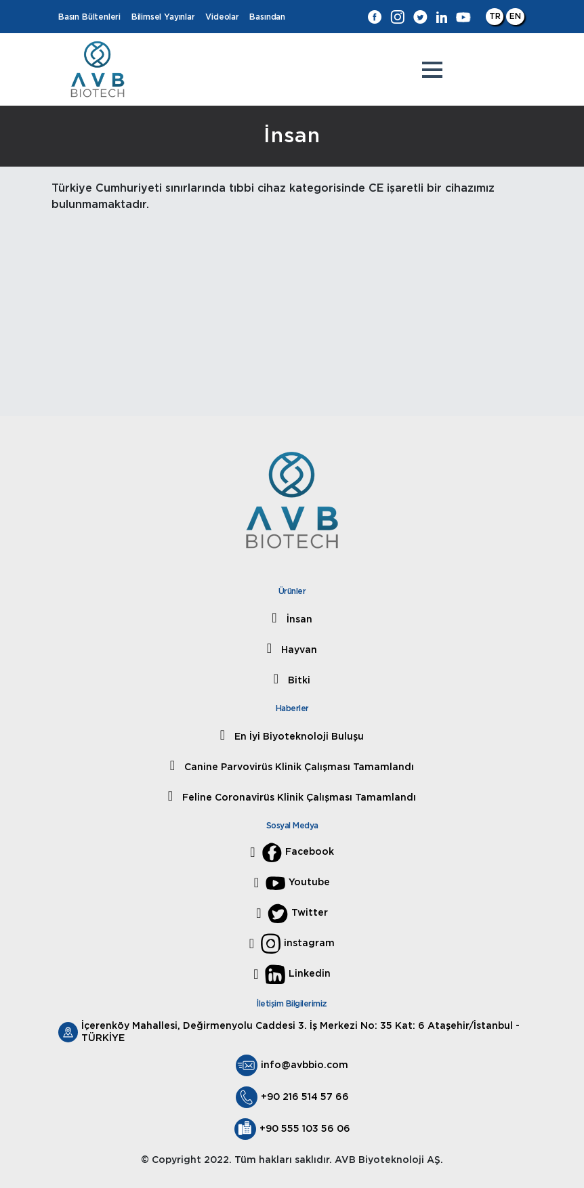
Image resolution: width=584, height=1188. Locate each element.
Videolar (222, 17)
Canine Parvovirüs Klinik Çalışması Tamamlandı (298, 767)
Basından (267, 17)
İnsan (298, 619)
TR (495, 16)
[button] (432, 70)
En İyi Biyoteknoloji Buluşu (298, 737)
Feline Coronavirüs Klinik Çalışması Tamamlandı (298, 798)
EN (515, 16)
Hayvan (297, 650)
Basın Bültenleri (89, 17)
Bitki (297, 680)
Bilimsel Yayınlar (163, 17)
